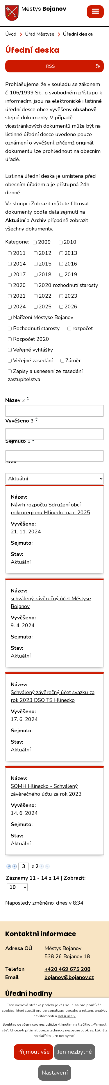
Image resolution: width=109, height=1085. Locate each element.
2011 (19, 253)
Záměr (73, 360)
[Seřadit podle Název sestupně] (28, 400)
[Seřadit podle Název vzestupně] (28, 397)
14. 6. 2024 (24, 813)
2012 (45, 253)
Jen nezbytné (75, 1052)
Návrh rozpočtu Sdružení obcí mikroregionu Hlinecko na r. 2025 (50, 508)
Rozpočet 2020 (31, 339)
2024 (19, 306)
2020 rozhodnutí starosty (68, 285)
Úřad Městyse (39, 34)
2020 (19, 285)
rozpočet (82, 328)
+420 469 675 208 (67, 969)
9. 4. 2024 (23, 625)
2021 (19, 295)
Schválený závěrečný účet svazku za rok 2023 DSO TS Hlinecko (52, 696)
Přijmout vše (33, 1052)
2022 (45, 295)
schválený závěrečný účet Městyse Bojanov (51, 602)
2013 (71, 253)
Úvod (10, 34)
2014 (19, 263)
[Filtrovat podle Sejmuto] (54, 456)
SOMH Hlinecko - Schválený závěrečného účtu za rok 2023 (46, 790)
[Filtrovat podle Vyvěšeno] (54, 434)
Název (15, 400)
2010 (70, 242)
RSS (73, 66)
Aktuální (21, 562)
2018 (45, 274)
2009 (44, 242)
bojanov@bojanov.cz (69, 977)
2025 (45, 306)
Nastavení (55, 1073)
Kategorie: (17, 241)
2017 (19, 274)
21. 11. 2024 (26, 531)
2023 (71, 295)
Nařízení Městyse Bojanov (43, 317)
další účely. (67, 1016)
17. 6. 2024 (24, 719)
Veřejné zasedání (33, 360)
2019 (71, 274)
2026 (71, 306)
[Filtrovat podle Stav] (54, 478)
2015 (45, 263)
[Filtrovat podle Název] (54, 411)
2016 (71, 263)
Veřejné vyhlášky (33, 349)
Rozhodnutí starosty (36, 328)
